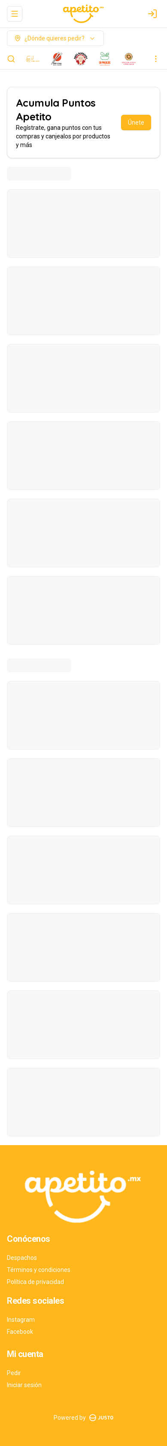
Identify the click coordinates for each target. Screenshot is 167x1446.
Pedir (14, 1372)
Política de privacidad (35, 1281)
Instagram (21, 1319)
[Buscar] (11, 59)
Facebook (20, 1331)
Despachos (22, 1257)
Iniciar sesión (24, 1385)
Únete (136, 122)
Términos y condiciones (38, 1269)
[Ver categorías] (156, 59)
